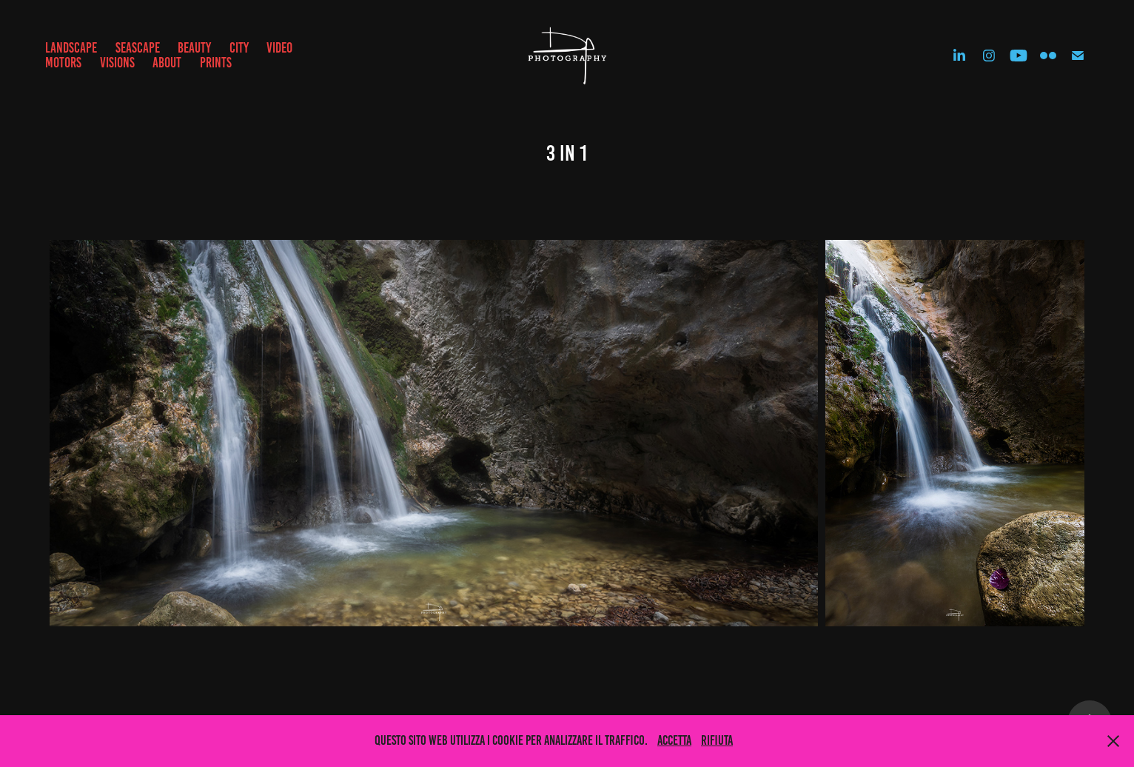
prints (216, 62)
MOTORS (63, 62)
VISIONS (117, 62)
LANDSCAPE (71, 48)
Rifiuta (717, 740)
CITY (239, 48)
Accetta (674, 740)
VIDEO (279, 48)
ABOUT (166, 62)
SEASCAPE (137, 48)
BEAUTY (194, 48)
